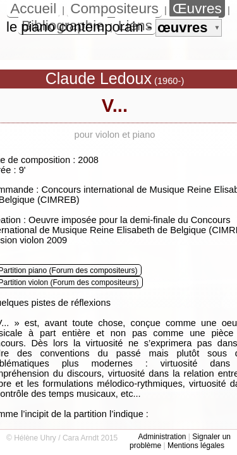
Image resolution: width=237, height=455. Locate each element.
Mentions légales (195, 445)
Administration (162, 436)
